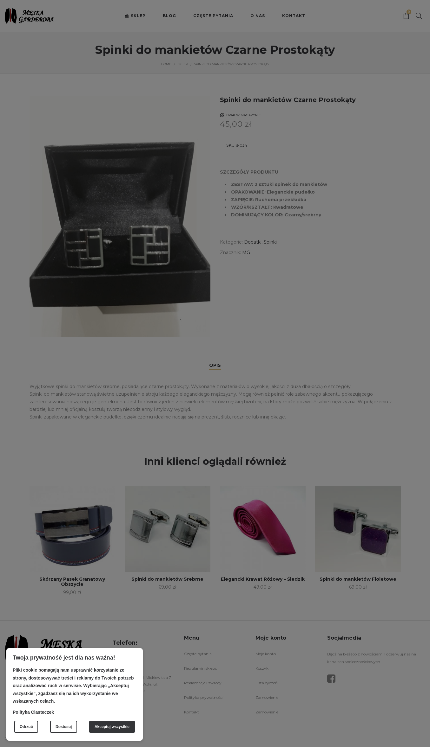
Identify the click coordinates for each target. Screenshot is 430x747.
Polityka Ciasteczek (33, 712)
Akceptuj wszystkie (112, 727)
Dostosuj (64, 727)
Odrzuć (26, 727)
